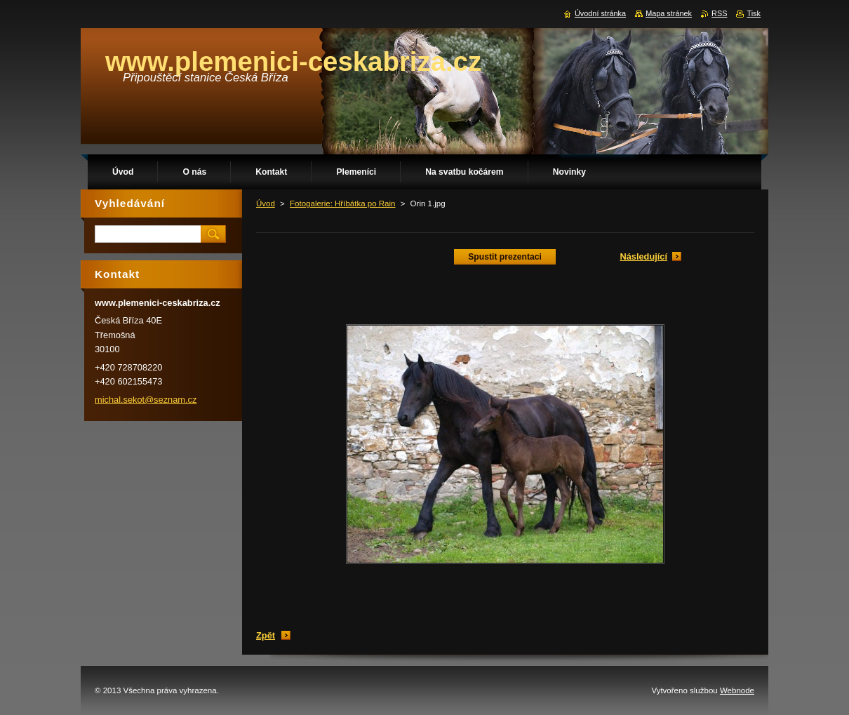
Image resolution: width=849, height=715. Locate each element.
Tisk (754, 13)
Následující (643, 256)
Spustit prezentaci (505, 257)
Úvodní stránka (600, 13)
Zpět (265, 635)
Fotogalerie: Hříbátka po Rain (342, 203)
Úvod (265, 203)
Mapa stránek (669, 13)
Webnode (737, 690)
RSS (719, 13)
